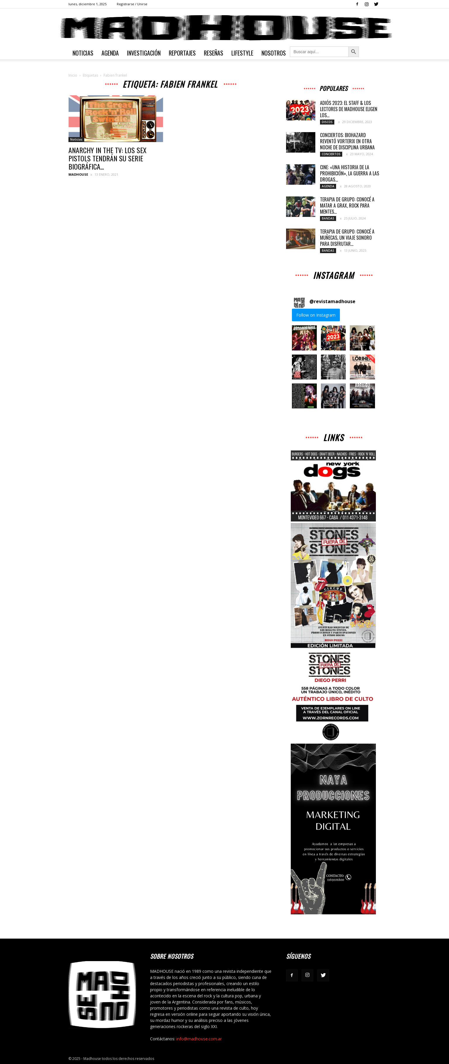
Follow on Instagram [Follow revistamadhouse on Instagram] (316, 315)
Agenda (110, 53)
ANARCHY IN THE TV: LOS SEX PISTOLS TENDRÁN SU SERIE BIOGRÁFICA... (107, 158)
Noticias (83, 53)
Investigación (144, 53)
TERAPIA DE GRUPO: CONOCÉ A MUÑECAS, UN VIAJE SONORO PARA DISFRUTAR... (347, 237)
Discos (327, 122)
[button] (304, 337)
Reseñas (213, 53)
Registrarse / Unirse (132, 4)
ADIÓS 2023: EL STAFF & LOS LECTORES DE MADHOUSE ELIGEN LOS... (348, 109)
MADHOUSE (78, 174)
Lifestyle (242, 53)
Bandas (328, 218)
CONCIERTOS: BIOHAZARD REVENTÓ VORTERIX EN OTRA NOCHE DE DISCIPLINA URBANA (347, 141)
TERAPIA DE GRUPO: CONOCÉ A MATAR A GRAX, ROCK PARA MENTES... (347, 205)
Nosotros (274, 53)
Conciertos (331, 154)
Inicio (72, 75)
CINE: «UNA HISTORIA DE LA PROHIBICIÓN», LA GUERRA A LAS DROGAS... (349, 173)
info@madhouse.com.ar (199, 1038)
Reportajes (182, 53)
